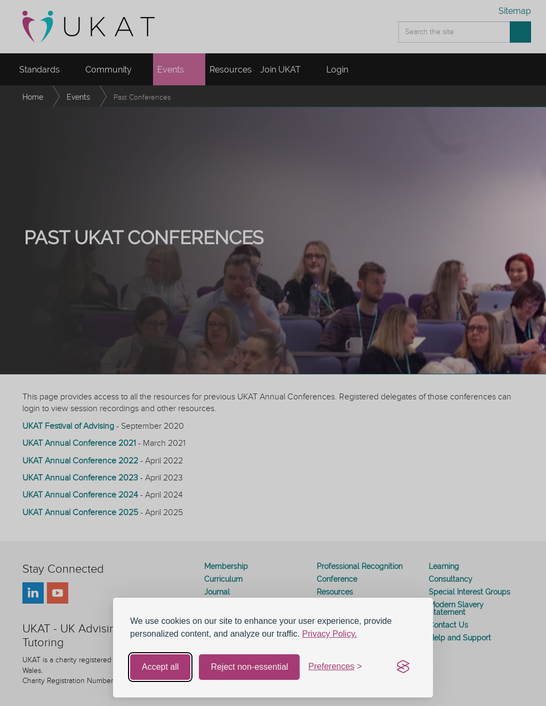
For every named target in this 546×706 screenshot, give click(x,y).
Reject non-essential (249, 666)
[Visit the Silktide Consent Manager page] (403, 667)
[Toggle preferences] (335, 666)
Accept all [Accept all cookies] (160, 666)
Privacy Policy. (329, 633)
